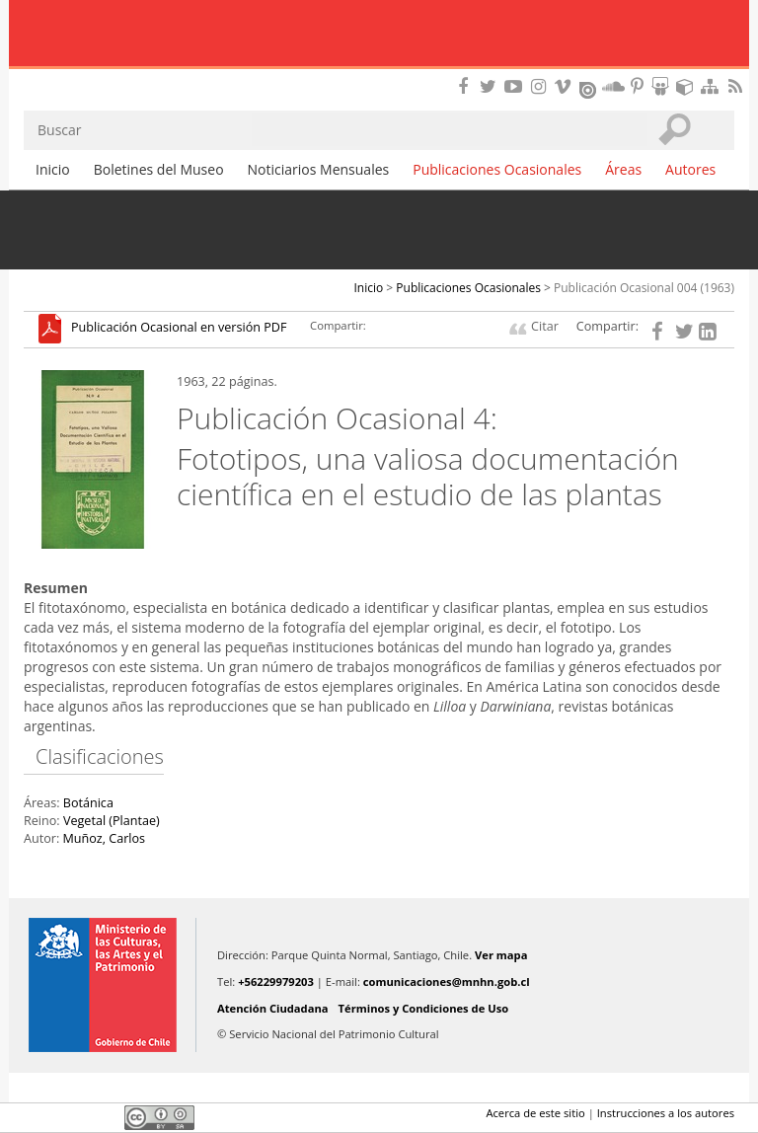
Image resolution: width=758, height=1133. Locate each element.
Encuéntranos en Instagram (541, 86)
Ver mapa (501, 954)
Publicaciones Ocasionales (497, 169)
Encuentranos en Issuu (589, 88)
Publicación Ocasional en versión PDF (178, 328)
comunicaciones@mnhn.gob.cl (446, 981)
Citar (545, 326)
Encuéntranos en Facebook (467, 86)
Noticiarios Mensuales (319, 169)
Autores (690, 169)
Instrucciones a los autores (665, 1112)
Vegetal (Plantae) (111, 820)
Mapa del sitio (712, 86)
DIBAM (379, 74)
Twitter (69, 1117)
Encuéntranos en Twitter (491, 86)
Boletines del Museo (159, 169)
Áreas (623, 169)
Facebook (35, 1117)
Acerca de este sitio (535, 1112)
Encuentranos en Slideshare (663, 86)
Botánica (88, 802)
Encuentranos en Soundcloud (614, 86)
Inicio (53, 169)
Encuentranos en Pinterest (638, 86)
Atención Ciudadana (273, 1008)
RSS (737, 86)
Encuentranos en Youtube (516, 86)
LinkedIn (102, 1117)
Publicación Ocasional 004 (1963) (644, 287)
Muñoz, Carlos (103, 838)
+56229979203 (276, 981)
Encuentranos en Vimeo (565, 86)
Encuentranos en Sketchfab (688, 86)
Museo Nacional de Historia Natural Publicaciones (379, 34)
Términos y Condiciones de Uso (424, 1008)
